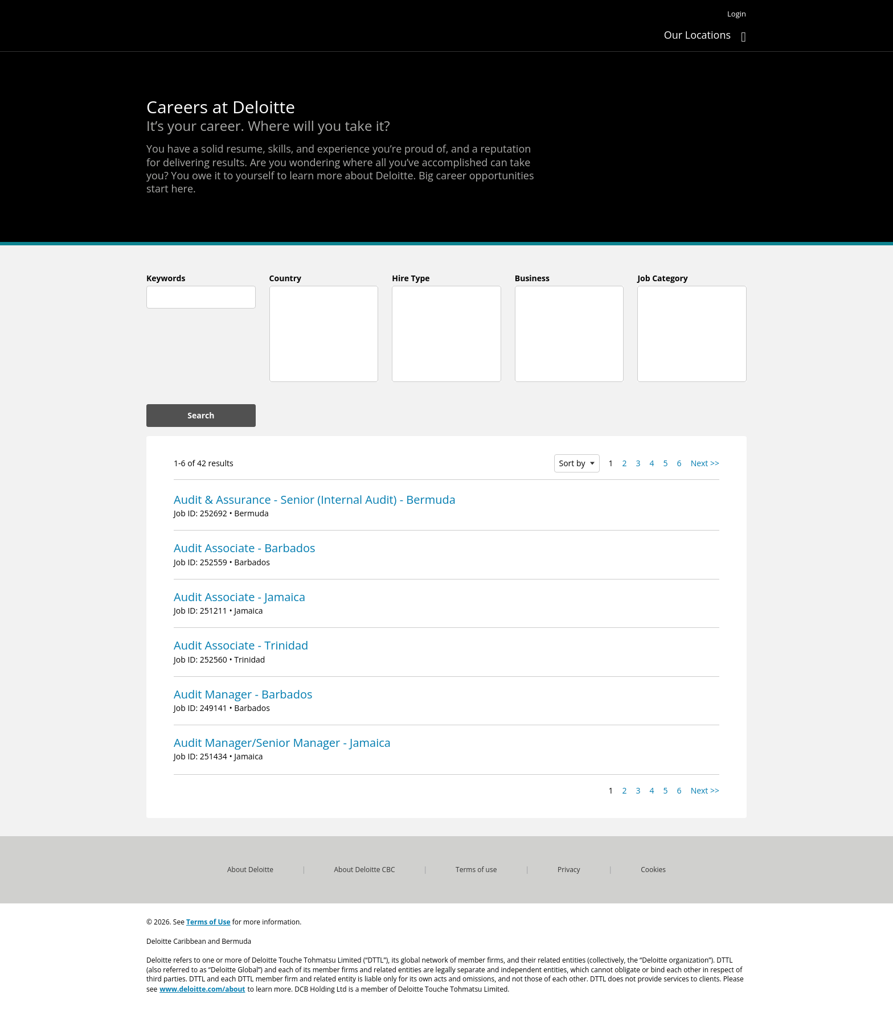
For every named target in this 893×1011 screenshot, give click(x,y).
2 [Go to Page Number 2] (624, 463)
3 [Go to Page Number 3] (638, 463)
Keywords (165, 278)
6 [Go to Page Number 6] (679, 463)
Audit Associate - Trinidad (241, 645)
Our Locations (697, 35)
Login (736, 14)
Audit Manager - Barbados (243, 694)
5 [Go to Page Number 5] (665, 463)
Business (532, 278)
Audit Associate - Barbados (245, 548)
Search (200, 415)
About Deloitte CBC (364, 869)
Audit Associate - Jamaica (239, 597)
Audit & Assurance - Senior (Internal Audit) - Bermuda (315, 499)
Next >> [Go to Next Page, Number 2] (705, 463)
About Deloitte (250, 869)
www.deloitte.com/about (202, 987)
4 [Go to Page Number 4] (652, 463)
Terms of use (476, 869)
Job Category (662, 278)
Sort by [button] (572, 463)
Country (285, 278)
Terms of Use (208, 921)
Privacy (569, 869)
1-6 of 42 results (204, 463)
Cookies (653, 869)
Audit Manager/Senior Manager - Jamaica (282, 742)
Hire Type (410, 278)
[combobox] (201, 297)
